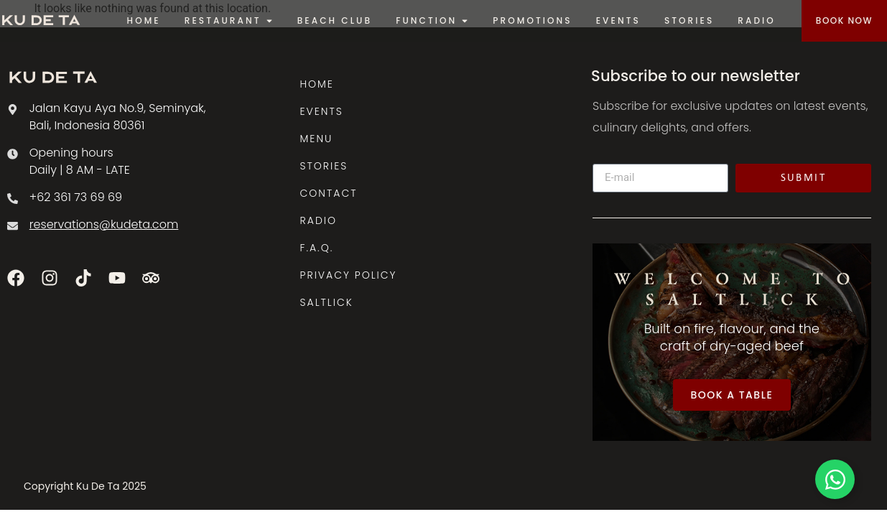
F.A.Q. (317, 248)
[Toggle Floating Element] (835, 479)
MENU (316, 138)
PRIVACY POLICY (348, 275)
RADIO (318, 220)
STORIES (324, 166)
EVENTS (321, 111)
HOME (317, 84)
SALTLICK (326, 302)
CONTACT (329, 193)
